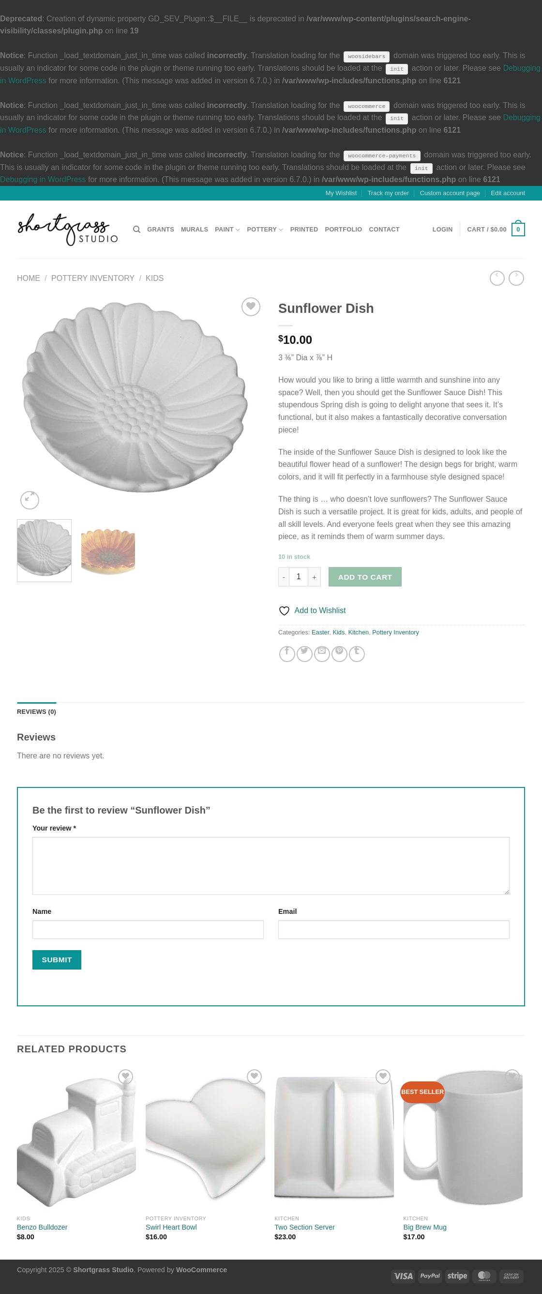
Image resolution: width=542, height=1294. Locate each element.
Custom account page (450, 193)
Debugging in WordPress (43, 179)
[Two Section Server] (334, 1138)
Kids (155, 278)
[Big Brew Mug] (463, 1138)
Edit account (508, 193)
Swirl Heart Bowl (171, 1227)
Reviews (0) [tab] (36, 711)
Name (41, 911)
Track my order (388, 193)
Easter (320, 632)
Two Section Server (304, 1227)
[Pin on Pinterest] (339, 654)
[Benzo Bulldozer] (76, 1138)
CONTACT (384, 229)
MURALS (194, 229)
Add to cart (365, 577)
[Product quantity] (298, 576)
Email (287, 911)
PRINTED (304, 229)
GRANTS (160, 229)
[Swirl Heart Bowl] (205, 1138)
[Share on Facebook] (287, 654)
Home (28, 278)
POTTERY (265, 229)
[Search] (136, 229)
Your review (54, 828)
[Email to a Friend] (322, 654)
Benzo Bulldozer (42, 1227)
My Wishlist (341, 193)
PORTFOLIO (343, 229)
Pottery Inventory (93, 278)
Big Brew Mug (425, 1227)
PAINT (227, 229)
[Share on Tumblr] (357, 654)
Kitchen (358, 632)
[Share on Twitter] (305, 654)
